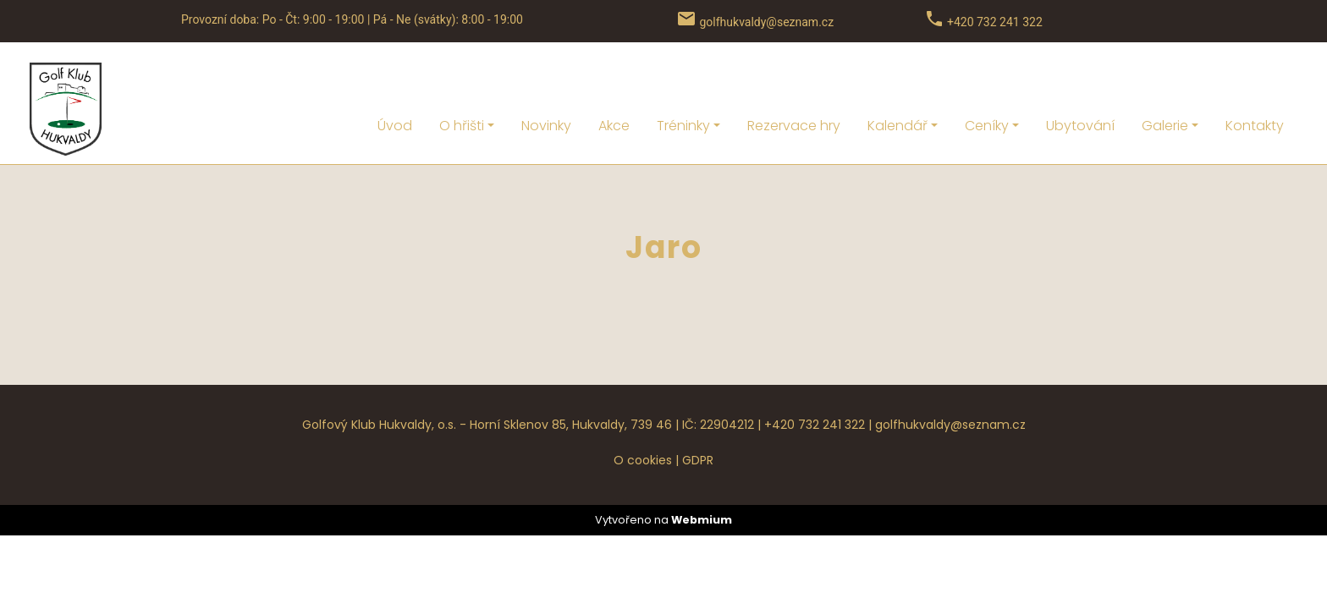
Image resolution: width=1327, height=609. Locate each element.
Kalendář (897, 80)
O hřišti (461, 80)
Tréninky (683, 80)
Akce (614, 80)
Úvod (394, 80)
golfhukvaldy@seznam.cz (950, 378)
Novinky (546, 80)
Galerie (1165, 80)
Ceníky (987, 80)
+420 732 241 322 (814, 378)
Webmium (701, 474)
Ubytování (1080, 80)
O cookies (643, 414)
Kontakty (1254, 80)
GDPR (697, 414)
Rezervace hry (793, 80)
